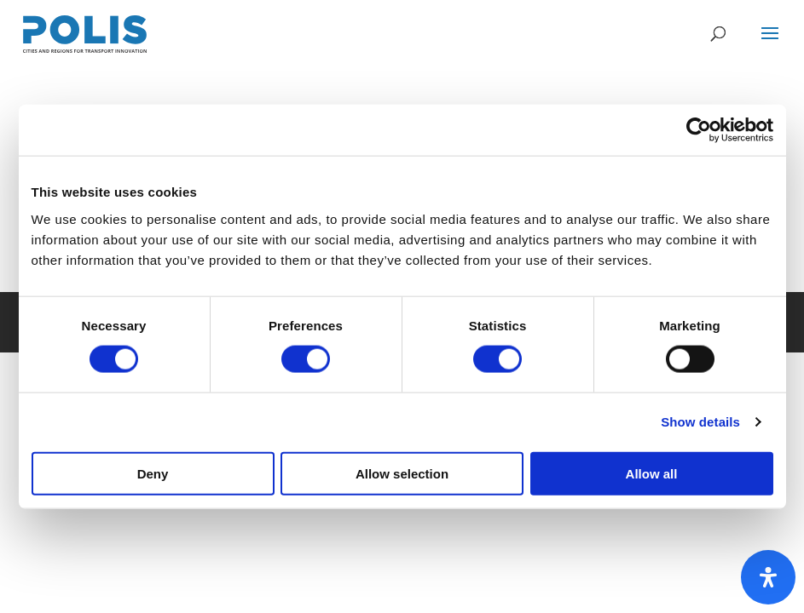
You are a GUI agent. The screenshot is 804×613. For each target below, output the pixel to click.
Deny (153, 473)
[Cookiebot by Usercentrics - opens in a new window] (698, 130)
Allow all (652, 473)
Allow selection (402, 473)
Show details (700, 422)
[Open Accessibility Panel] (768, 577)
